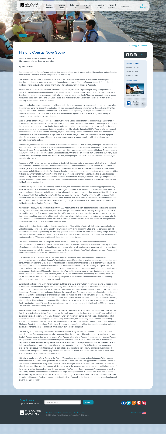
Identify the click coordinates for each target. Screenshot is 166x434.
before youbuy (74, 6)
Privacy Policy (67, 413)
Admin (83, 413)
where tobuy (87, 6)
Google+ (134, 403)
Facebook (123, 403)
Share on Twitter (131, 54)
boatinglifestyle (49, 6)
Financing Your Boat (132, 67)
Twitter (129, 403)
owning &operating (112, 6)
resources (125, 6)
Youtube (144, 403)
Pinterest (139, 403)
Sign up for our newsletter (29, 404)
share (142, 55)
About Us (49, 413)
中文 (143, 5)
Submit (88, 402)
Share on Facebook (127, 54)
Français (143, 7)
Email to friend (135, 54)
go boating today (99, 6)
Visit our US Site (136, 412)
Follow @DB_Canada (138, 46)
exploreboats (62, 6)
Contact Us (57, 413)
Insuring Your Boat (132, 71)
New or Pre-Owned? (132, 75)
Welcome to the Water (133, 95)
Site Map (76, 413)
